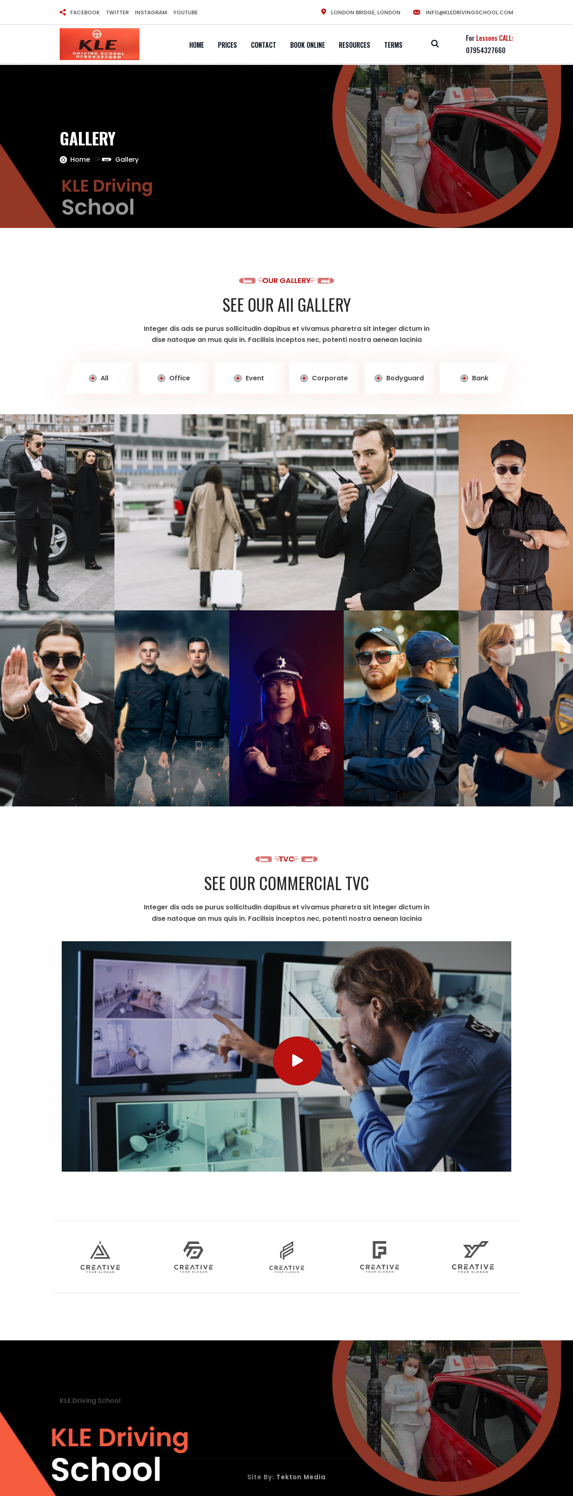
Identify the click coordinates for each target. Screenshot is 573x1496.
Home (196, 45)
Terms (393, 45)
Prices (227, 45)
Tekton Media (301, 1477)
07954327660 (486, 50)
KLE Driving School (90, 1400)
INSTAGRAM (151, 12)
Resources (354, 45)
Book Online (307, 45)
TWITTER (117, 12)
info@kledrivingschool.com (462, 12)
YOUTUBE (185, 12)
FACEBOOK (85, 12)
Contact (263, 45)
